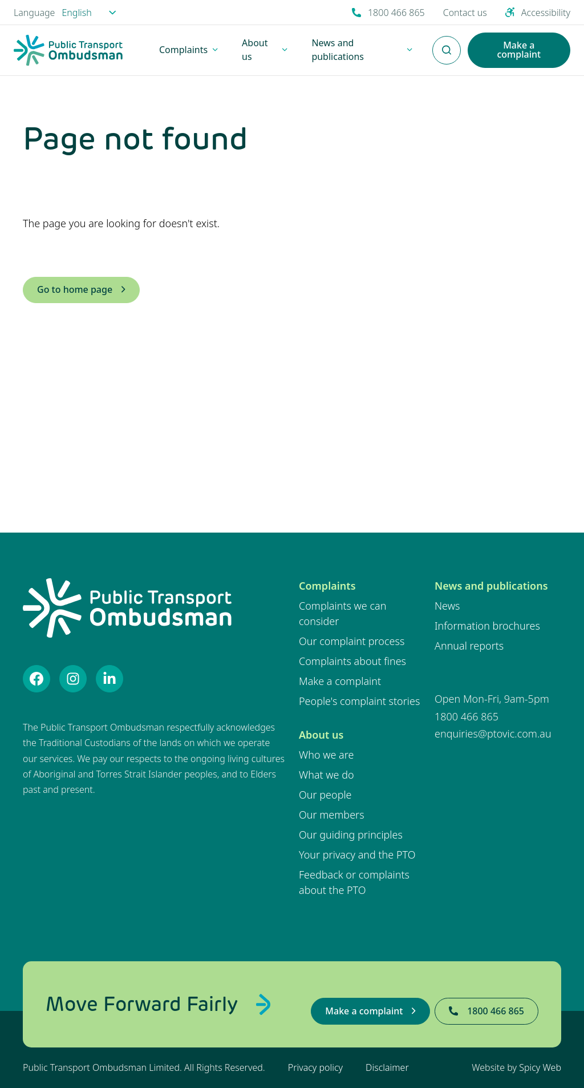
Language (34, 12)
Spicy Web (540, 1067)
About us (321, 735)
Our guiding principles (351, 834)
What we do (326, 774)
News (447, 605)
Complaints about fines (352, 661)
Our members (331, 814)
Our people (325, 794)
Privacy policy (315, 1067)
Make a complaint (340, 681)
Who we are (326, 754)
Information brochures (487, 625)
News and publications (491, 586)
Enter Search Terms (446, 44)
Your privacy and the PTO (357, 854)
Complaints (327, 586)
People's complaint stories (359, 701)
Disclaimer (387, 1067)
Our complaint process (351, 641)
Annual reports (469, 645)
